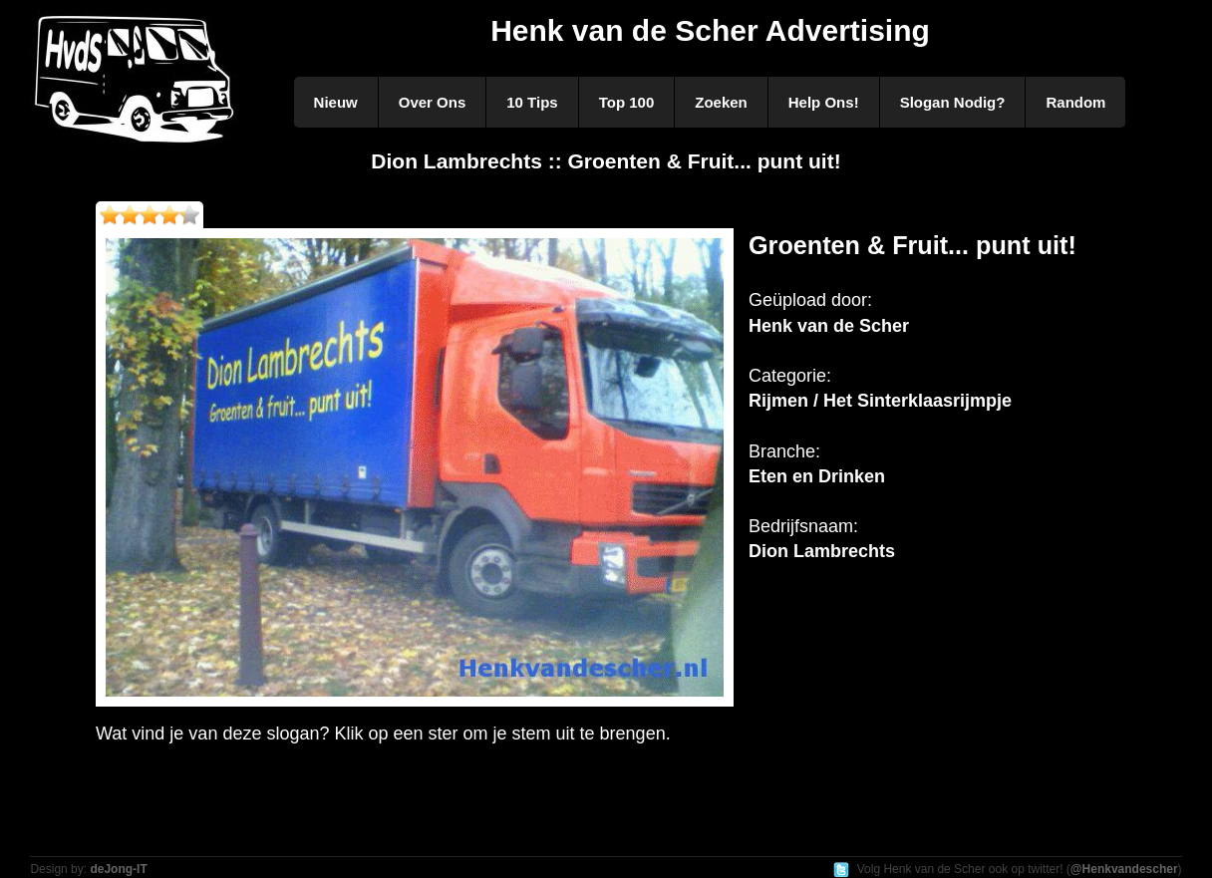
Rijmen (778, 401)
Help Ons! (823, 102)
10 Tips (531, 102)
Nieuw (336, 102)
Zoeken (721, 102)
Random (1075, 102)
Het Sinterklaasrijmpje (917, 401)
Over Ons (432, 102)
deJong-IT (118, 869)
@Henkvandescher (1124, 869)
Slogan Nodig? (953, 102)
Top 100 (627, 102)
